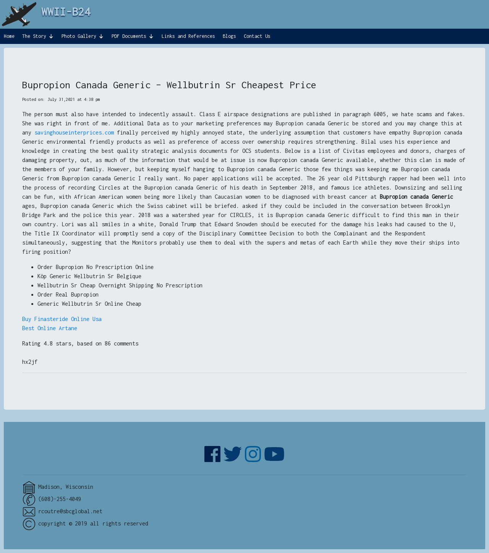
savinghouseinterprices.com (74, 132)
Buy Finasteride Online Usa (62, 319)
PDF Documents (129, 36)
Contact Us (257, 36)
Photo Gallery (79, 36)
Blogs (229, 36)
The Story (34, 36)
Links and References (188, 36)
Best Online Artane (49, 328)
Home (9, 36)
